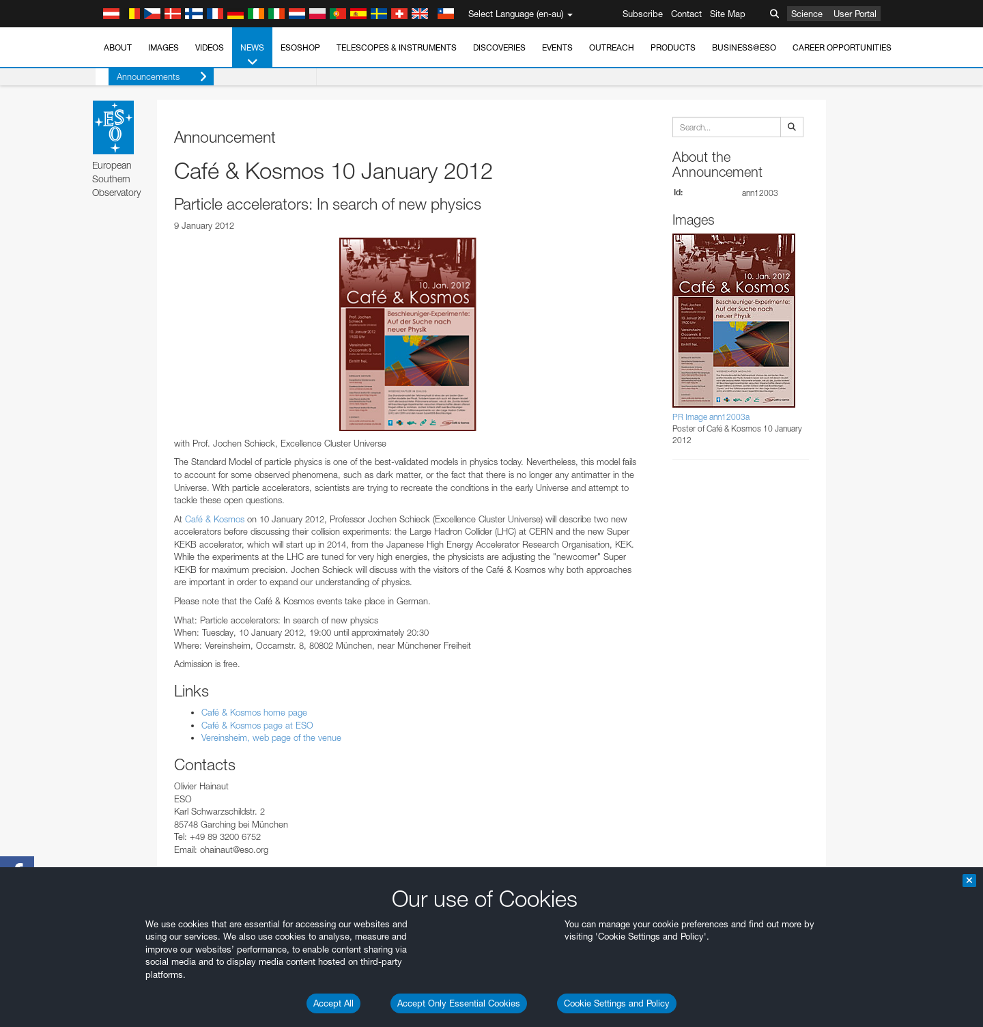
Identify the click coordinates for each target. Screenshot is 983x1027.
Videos (209, 47)
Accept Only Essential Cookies (458, 1003)
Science (807, 13)
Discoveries (499, 47)
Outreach (611, 47)
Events (557, 47)
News (252, 55)
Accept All (333, 1003)
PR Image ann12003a (711, 417)
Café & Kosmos (214, 519)
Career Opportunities (842, 47)
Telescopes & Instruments (397, 47)
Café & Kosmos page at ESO (257, 725)
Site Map (727, 13)
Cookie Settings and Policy (617, 1003)
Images (163, 47)
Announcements (149, 76)
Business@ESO (744, 47)
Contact (686, 13)
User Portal (855, 13)
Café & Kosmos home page (254, 712)
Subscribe (643, 13)
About (118, 47)
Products (673, 47)
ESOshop (300, 47)
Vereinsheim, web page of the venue (271, 737)
